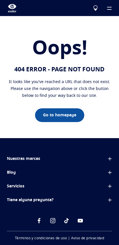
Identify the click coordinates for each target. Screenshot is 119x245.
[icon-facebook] (39, 220)
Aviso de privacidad (87, 238)
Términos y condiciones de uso (41, 238)
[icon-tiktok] (66, 220)
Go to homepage (59, 115)
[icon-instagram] (52, 220)
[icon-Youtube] (80, 220)
